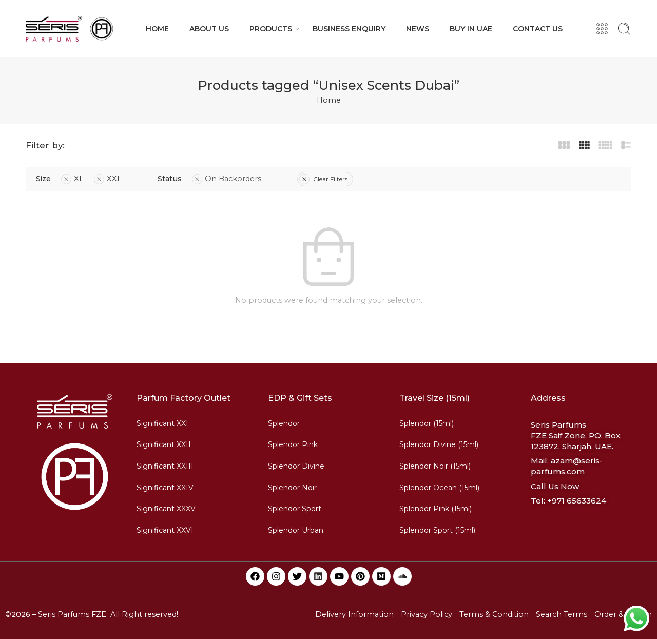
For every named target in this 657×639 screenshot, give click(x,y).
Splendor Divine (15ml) (438, 444)
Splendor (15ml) (426, 423)
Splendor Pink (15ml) (435, 508)
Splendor (284, 423)
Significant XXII (164, 444)
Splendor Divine (296, 466)
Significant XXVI (165, 530)
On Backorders (226, 178)
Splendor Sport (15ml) (437, 530)
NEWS (417, 28)
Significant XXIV (165, 487)
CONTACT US (538, 28)
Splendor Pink (293, 444)
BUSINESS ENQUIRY (349, 28)
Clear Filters (323, 179)
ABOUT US (209, 28)
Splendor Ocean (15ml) (439, 487)
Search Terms (561, 614)
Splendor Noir (292, 487)
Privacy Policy (426, 614)
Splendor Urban (295, 530)
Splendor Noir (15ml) (435, 466)
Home (329, 100)
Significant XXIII (165, 466)
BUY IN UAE (471, 28)
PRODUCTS (270, 29)
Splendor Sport (294, 508)
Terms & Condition (494, 614)
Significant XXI (162, 423)
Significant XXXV (166, 508)
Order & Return (623, 614)
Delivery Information (354, 614)
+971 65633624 (576, 501)
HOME (157, 28)
